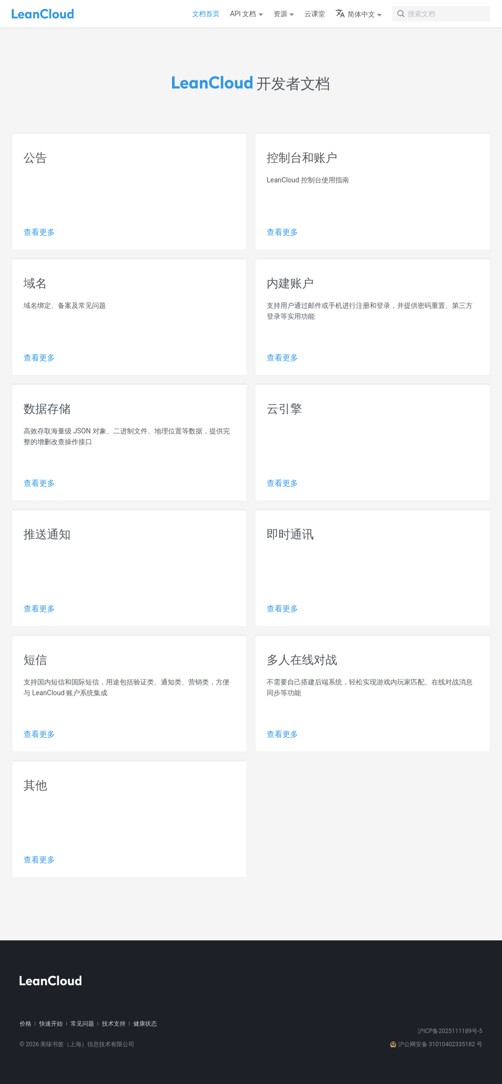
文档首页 (206, 14)
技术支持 (114, 1023)
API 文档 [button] (243, 14)
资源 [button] (280, 14)
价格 (25, 1023)
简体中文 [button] (355, 14)
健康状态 (145, 1023)
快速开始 (51, 1023)
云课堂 (314, 14)
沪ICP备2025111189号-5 (450, 1031)
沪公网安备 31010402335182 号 (436, 1044)
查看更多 (39, 232)
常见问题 (82, 1023)
